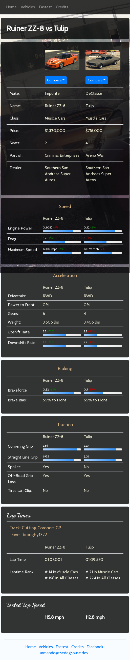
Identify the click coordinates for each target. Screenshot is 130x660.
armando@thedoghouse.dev (64, 652)
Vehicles (28, 7)
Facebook (94, 646)
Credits (62, 7)
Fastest (45, 7)
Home (11, 7)
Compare (54, 80)
